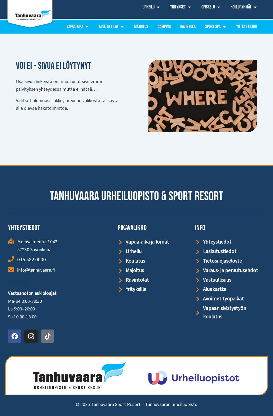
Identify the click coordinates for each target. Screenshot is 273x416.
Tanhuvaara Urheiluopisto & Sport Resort (136, 196)
